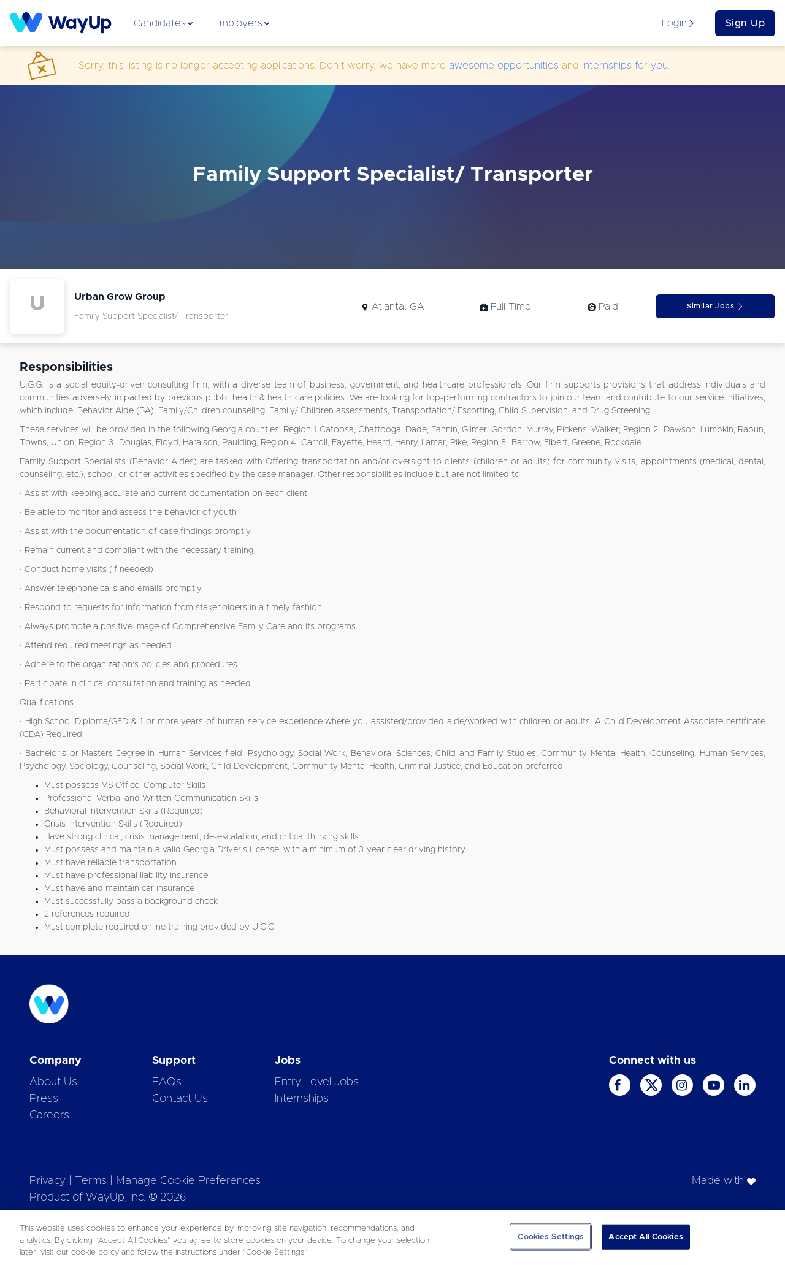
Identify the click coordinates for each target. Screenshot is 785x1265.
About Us (53, 1082)
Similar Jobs (715, 306)
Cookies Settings (551, 1236)
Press (43, 1098)
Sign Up (745, 23)
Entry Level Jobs (317, 1082)
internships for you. (626, 66)
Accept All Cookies (645, 1236)
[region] (392, 1237)
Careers (49, 1115)
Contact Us (180, 1098)
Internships (302, 1098)
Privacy (47, 1181)
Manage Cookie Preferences (188, 1181)
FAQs (167, 1082)
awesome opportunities (504, 66)
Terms (91, 1181)
